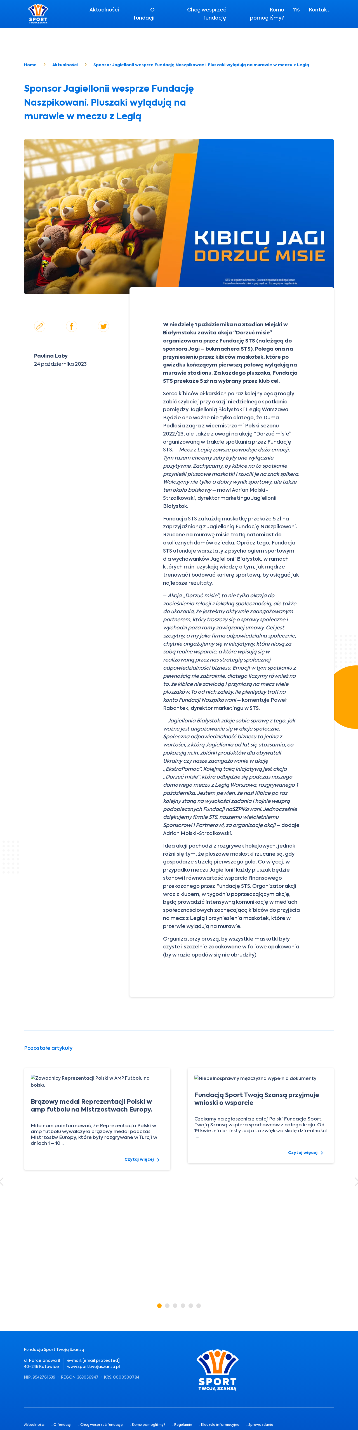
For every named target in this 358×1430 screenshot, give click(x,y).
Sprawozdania (260, 1411)
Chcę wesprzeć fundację (206, 13)
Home (30, 65)
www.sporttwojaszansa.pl (93, 1366)
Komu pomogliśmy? (267, 13)
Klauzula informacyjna (220, 1411)
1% (296, 9)
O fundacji (144, 13)
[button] (159, 1305)
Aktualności (104, 9)
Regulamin (183, 1411)
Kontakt (319, 9)
